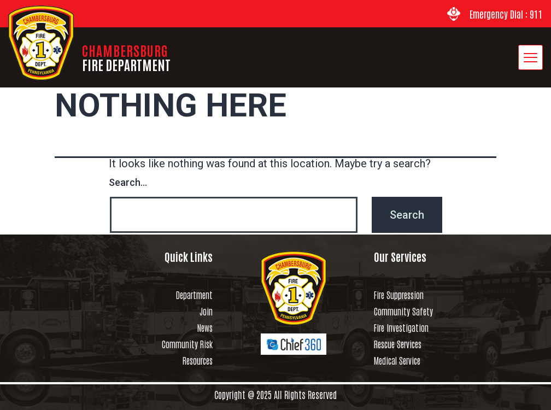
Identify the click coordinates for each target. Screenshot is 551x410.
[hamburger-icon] (530, 57)
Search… (128, 182)
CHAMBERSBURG (126, 57)
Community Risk (187, 343)
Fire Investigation (401, 327)
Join (206, 311)
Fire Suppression (399, 294)
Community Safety (403, 311)
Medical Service (397, 360)
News (205, 327)
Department (194, 294)
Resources (198, 360)
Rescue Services (397, 343)
